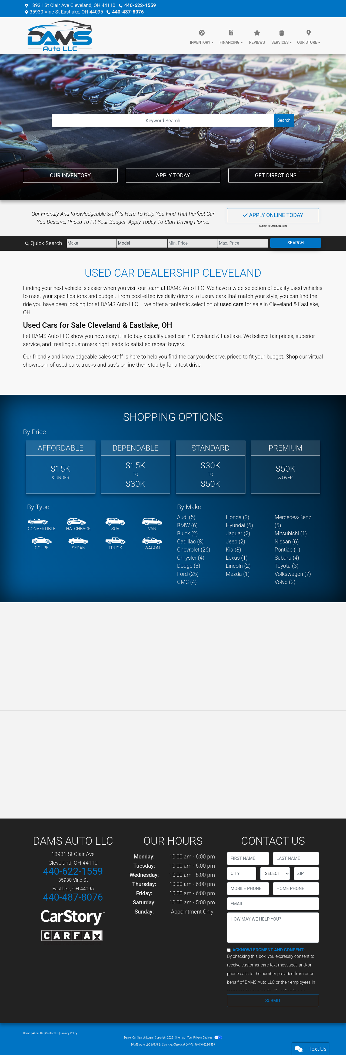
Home (26, 1033)
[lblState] (275, 873)
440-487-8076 (128, 12)
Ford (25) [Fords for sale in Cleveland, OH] (188, 574)
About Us (37, 1033)
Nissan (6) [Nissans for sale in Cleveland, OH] (287, 541)
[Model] (142, 243)
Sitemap (180, 1037)
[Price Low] (192, 243)
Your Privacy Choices (204, 1037)
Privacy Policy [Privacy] (69, 1033)
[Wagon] (152, 544)
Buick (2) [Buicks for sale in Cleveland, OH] (187, 533)
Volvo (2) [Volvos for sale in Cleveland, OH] (285, 582)
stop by (156, 364)
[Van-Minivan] (152, 525)
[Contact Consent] (229, 950)
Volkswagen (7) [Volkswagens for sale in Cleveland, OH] (293, 574)
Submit (273, 1000)
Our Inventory (70, 175)
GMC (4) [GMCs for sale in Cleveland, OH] (187, 582)
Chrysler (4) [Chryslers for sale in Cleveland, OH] (190, 557)
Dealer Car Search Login (138, 1037)
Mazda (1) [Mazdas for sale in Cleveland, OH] (237, 574)
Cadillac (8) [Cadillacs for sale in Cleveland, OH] (190, 541)
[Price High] (243, 243)
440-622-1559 (140, 5)
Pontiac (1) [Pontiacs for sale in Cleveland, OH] (287, 549)
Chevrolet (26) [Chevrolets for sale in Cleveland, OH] (193, 549)
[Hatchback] (78, 525)
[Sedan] (78, 544)
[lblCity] (241, 873)
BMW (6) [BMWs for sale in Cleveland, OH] (187, 525)
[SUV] (115, 525)
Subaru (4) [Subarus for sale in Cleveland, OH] (287, 557)
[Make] (91, 243)
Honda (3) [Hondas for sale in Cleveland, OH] (237, 517)
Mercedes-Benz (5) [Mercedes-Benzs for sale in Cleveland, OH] (293, 521)
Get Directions (276, 175)
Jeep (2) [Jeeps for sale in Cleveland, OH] (235, 541)
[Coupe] (42, 544)
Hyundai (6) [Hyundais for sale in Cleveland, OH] (239, 525)
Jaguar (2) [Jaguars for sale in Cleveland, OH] (238, 533)
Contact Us (52, 1033)
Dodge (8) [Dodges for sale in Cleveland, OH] (188, 566)
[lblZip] (306, 873)
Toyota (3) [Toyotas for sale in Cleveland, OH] (287, 566)
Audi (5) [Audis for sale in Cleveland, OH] (186, 517)
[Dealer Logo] (57, 35)
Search (284, 120)
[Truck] (115, 544)
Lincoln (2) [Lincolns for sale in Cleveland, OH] (238, 566)
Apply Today (173, 175)
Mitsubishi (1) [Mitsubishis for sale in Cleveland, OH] (291, 533)
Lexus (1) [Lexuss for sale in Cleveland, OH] (237, 557)
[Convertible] (41, 525)
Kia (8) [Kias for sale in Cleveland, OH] (233, 549)
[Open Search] (163, 120)
